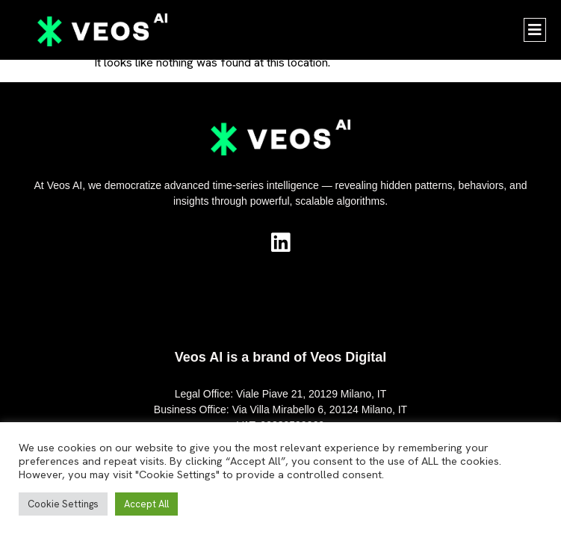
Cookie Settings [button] (63, 504)
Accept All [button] (146, 504)
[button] (535, 30)
